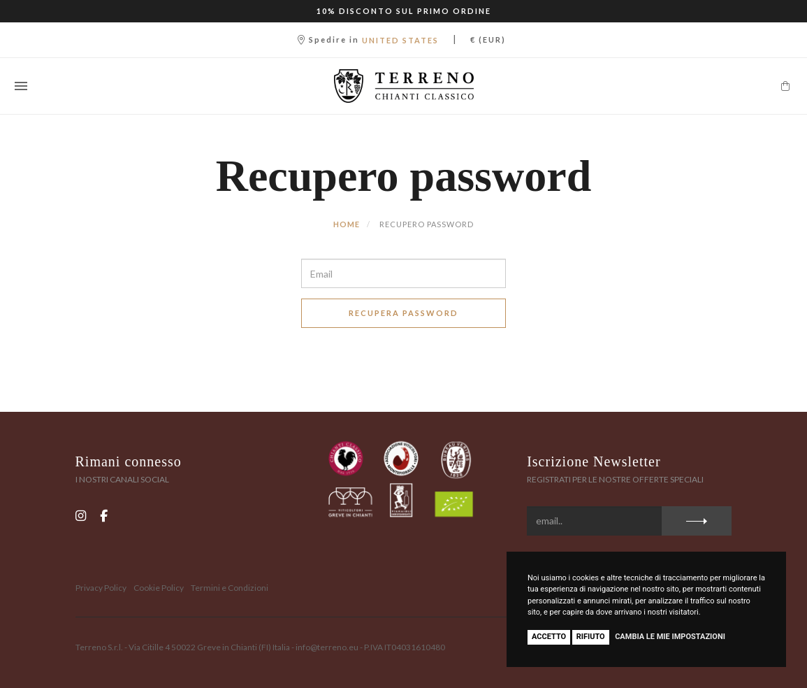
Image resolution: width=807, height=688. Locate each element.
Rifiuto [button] (590, 636)
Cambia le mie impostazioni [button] (670, 636)
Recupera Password (403, 312)
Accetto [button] (549, 636)
